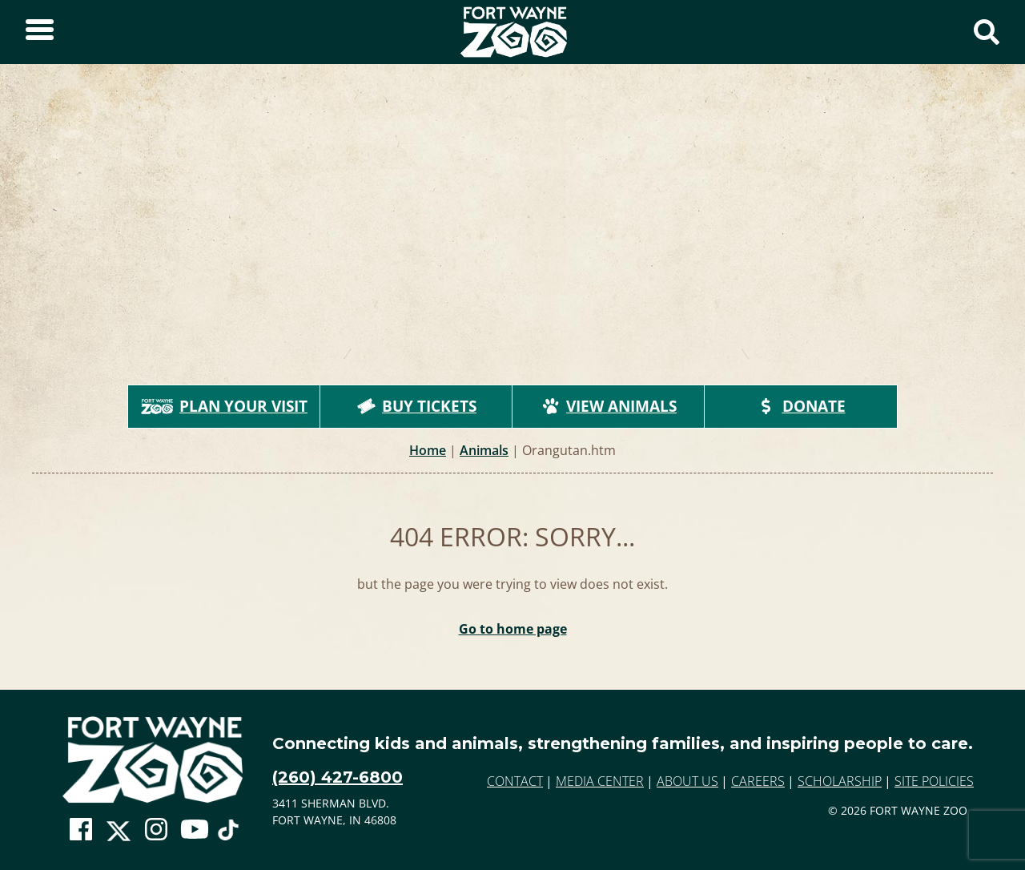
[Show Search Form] (986, 32)
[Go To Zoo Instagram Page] (156, 830)
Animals (484, 450)
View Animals (609, 406)
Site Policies (934, 781)
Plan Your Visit (224, 406)
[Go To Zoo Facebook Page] (81, 830)
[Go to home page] (152, 760)
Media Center (600, 781)
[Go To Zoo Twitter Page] (118, 834)
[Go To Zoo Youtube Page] (194, 830)
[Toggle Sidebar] (40, 32)
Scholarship (840, 781)
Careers (758, 781)
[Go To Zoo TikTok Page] (228, 834)
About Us (687, 781)
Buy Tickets (416, 406)
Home (427, 450)
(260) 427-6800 (337, 777)
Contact (515, 781)
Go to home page (513, 629)
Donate (801, 406)
